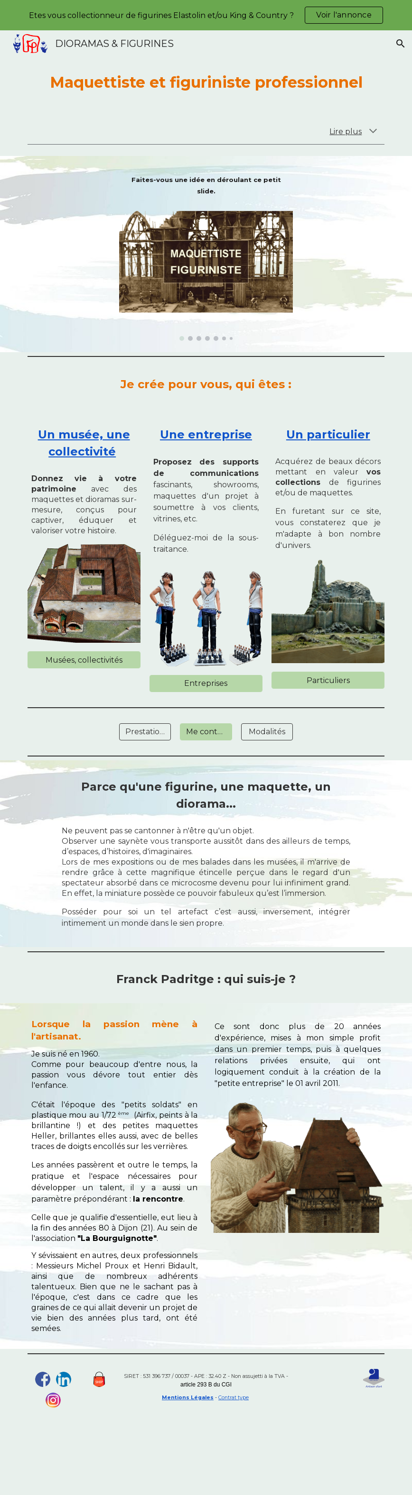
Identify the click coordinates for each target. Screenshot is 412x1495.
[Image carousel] (206, 272)
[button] (400, 43)
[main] (206, 82)
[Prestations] (145, 732)
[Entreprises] (206, 683)
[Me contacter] (205, 732)
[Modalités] (267, 732)
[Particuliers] (328, 680)
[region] (206, 15)
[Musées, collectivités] (84, 660)
